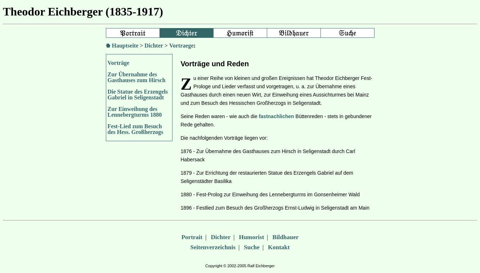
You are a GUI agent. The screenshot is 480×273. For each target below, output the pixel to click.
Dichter (153, 45)
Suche (251, 247)
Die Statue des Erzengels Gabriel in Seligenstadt (138, 94)
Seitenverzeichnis (213, 247)
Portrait (192, 237)
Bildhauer (286, 237)
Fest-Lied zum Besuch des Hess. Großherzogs (135, 129)
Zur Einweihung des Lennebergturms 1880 (135, 112)
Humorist (251, 237)
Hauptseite (125, 45)
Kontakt (279, 247)
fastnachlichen (276, 116)
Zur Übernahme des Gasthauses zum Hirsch (137, 77)
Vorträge (119, 63)
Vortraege (181, 45)
